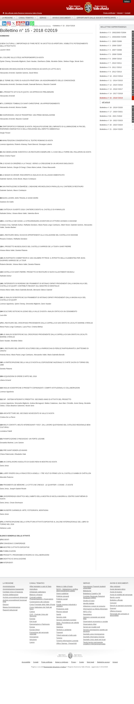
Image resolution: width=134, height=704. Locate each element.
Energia (32, 619)
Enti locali (33, 622)
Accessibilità (26, 662)
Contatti (127, 13)
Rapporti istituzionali (10, 610)
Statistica (59, 627)
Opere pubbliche (62, 594)
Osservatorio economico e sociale (95, 622)
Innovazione (34, 637)
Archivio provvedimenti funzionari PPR (15, 601)
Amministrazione (9, 586)
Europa (32, 627)
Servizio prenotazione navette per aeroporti (95, 630)
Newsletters (87, 614)
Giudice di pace (89, 601)
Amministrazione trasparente (13, 589)
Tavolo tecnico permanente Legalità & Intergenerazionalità (94, 643)
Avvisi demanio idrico (117, 589)
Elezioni (5, 605)
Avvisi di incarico (116, 592)
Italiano (127, 1)
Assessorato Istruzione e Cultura (55, 667)
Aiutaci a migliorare (61, 662)
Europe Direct (35, 630)
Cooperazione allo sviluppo (39, 602)
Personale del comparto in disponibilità (119, 614)
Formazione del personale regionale (39, 633)
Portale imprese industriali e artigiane (66, 605)
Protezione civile (62, 609)
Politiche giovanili (62, 596)
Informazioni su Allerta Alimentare (95, 609)
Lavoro (32, 642)
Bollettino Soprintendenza (41, 26)
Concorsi (113, 603)
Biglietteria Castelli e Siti (92, 594)
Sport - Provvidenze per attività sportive (67, 623)
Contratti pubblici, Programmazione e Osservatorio (41, 598)
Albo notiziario (115, 586)
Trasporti (59, 632)
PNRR (58, 602)
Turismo (59, 638)
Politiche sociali (62, 599)
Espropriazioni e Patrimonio (40, 624)
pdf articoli (106, 102)
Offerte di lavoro (116, 611)
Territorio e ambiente (63, 630)
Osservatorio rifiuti (89, 624)
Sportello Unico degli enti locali (94, 640)
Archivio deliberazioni (10, 595)
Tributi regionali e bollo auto (66, 635)
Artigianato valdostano (38, 592)
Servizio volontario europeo (66, 620)
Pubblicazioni (24, 26)
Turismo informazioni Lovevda (67, 641)
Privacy (73, 662)
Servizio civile (61, 617)
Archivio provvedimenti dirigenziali (15, 597)
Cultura (32, 612)
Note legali (90, 662)
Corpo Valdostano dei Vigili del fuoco (41, 608)
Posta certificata (109, 13)
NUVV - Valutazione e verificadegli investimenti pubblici (67, 590)
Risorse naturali (62, 612)
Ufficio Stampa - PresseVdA (66, 643)
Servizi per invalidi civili (91, 627)
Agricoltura (33, 589)
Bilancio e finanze (36, 595)
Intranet (120, 13)
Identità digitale (88, 603)
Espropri (113, 608)
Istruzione (33, 640)
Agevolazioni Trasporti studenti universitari (94, 587)
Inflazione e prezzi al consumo (94, 606)
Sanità (58, 614)
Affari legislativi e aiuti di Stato (40, 586)
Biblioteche (87, 591)
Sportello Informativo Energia (93, 637)
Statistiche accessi (103, 662)
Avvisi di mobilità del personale (121, 595)
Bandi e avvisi (115, 597)
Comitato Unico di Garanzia (13, 592)
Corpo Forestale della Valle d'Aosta (42, 605)
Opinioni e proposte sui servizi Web (94, 618)
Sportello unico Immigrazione (93, 634)
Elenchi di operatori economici (121, 606)
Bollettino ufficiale (116, 600)
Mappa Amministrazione (11, 607)
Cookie (81, 662)
